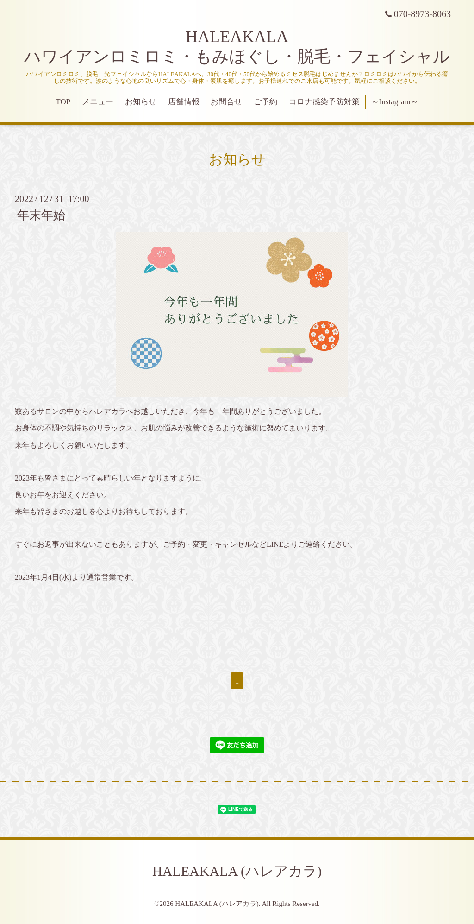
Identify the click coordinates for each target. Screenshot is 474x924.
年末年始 (41, 215)
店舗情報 (184, 101)
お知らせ (140, 101)
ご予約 (265, 101)
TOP (63, 101)
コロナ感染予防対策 (324, 101)
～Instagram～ (394, 101)
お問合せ (226, 101)
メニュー (97, 101)
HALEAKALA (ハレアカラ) (237, 871)
